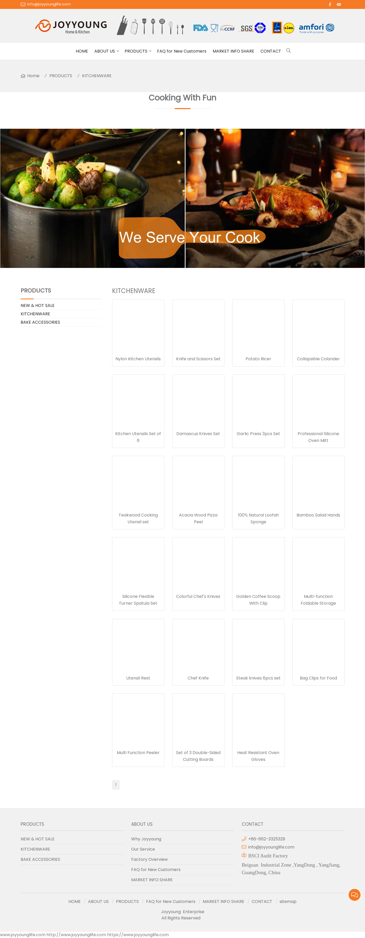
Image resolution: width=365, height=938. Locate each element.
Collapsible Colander (318, 359)
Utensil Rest (138, 678)
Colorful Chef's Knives (198, 596)
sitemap (288, 901)
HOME (82, 51)
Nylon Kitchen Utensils (138, 359)
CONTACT (270, 51)
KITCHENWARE (97, 76)
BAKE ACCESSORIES (40, 322)
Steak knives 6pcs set (258, 678)
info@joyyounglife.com (49, 4)
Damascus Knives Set (198, 434)
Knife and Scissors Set (198, 359)
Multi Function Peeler (138, 753)
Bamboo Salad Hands (318, 515)
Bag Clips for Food (318, 678)
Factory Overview (149, 859)
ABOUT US (104, 51)
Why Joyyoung (146, 839)
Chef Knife (198, 678)
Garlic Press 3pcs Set (258, 434)
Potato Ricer (258, 359)
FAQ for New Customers (181, 51)
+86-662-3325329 (266, 839)
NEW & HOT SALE (38, 305)
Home (33, 76)
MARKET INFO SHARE (233, 51)
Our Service (143, 849)
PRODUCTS (136, 51)
